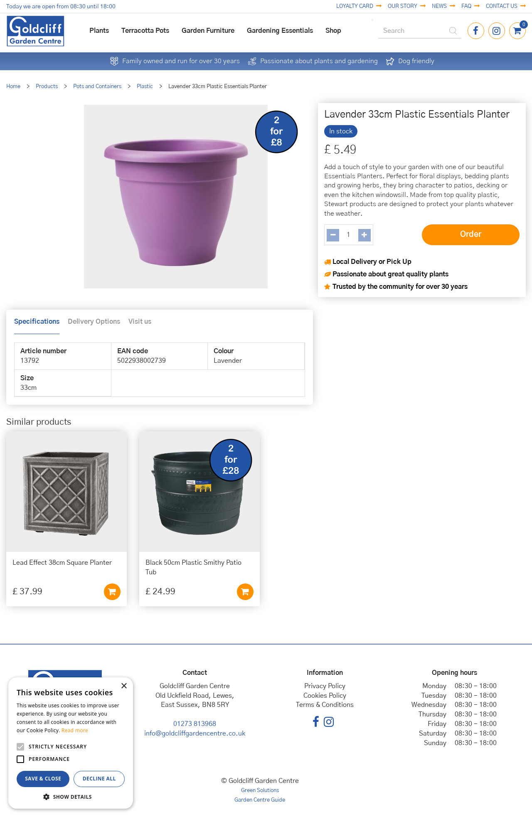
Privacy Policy (324, 686)
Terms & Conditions (325, 704)
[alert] (70, 743)
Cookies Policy (324, 695)
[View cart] (517, 30)
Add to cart (112, 591)
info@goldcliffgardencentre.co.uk (194, 733)
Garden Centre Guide (259, 800)
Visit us (139, 321)
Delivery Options (94, 321)
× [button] (124, 686)
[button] (71, 796)
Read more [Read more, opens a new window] (75, 730)
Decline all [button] (99, 778)
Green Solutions (260, 790)
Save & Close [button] (43, 778)
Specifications (36, 321)
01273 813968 (194, 724)
